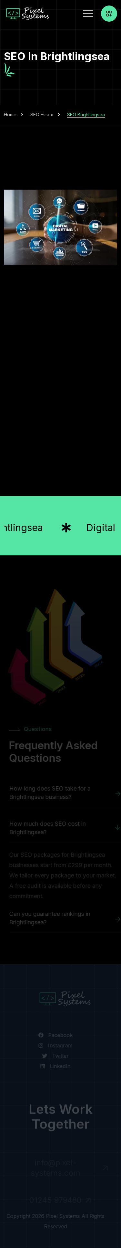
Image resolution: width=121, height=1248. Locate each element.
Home (10, 114)
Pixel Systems (62, 1216)
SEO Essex (41, 114)
